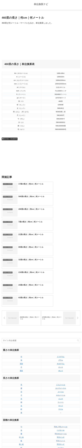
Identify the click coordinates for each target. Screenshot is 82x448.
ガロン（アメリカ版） (60, 416)
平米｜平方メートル (60, 357)
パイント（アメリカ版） (60, 409)
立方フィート (60, 402)
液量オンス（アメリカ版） (61, 399)
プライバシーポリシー (61, 441)
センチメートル (60, 318)
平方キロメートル (61, 364)
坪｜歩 (21, 367)
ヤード (60, 336)
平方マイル (60, 381)
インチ (60, 329)
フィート (61, 332)
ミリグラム (60, 287)
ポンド (60, 300)
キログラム (60, 293)
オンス (60, 297)
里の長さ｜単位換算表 (9, 139)
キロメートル (60, 325)
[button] (78, 270)
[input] (41, 270)
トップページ (20, 441)
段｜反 (21, 374)
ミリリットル (21, 413)
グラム (60, 290)
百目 (21, 293)
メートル (61, 322)
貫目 (21, 300)
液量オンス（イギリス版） (61, 395)
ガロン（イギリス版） (60, 413)
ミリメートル (60, 315)
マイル (60, 339)
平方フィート (60, 371)
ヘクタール (60, 360)
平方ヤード (60, 374)
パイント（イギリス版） (60, 406)
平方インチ (60, 367)
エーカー (61, 378)
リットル (21, 416)
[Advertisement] (21, 42)
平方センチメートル (21, 381)
